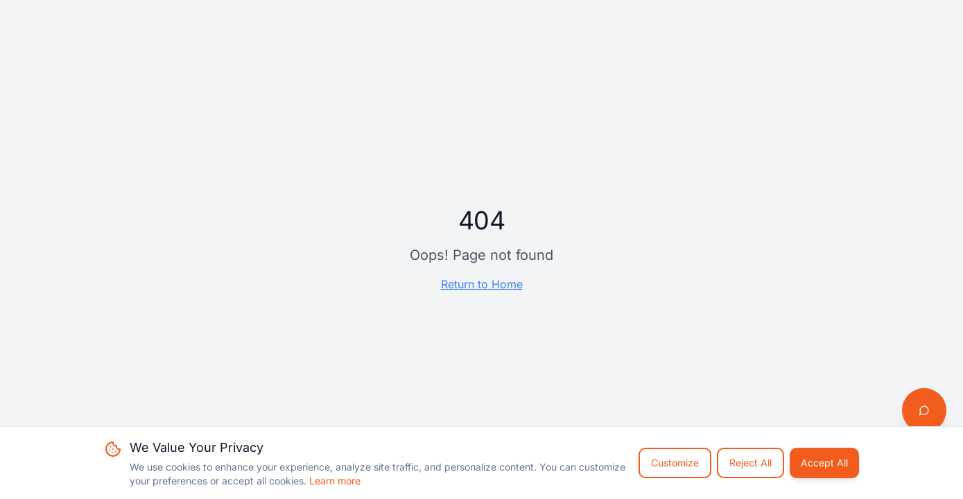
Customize (675, 463)
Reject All (750, 463)
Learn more (335, 481)
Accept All (824, 463)
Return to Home (482, 284)
